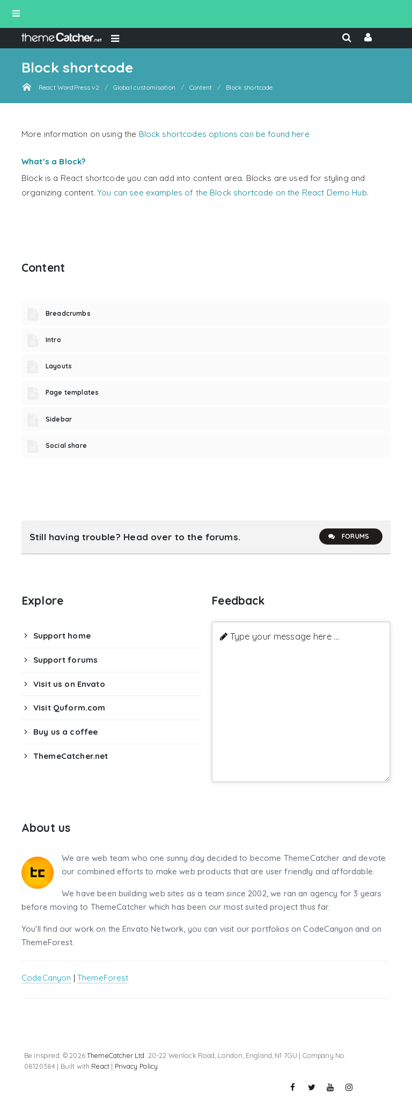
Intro (53, 340)
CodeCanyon (46, 978)
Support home (62, 635)
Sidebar (59, 419)
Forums (348, 536)
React (100, 1066)
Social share (66, 445)
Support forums (65, 660)
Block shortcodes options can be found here (224, 134)
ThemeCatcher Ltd (115, 1055)
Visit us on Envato (69, 684)
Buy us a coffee (65, 732)
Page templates (72, 392)
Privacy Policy (136, 1066)
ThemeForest (103, 978)
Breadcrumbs (68, 313)
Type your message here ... (284, 636)
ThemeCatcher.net (70, 756)
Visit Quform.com (69, 707)
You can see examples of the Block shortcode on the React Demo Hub (232, 192)
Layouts (59, 366)
